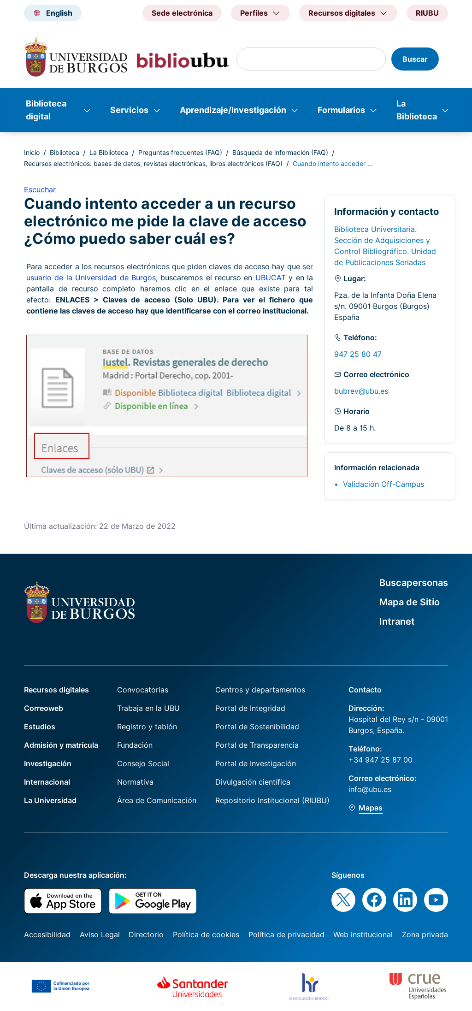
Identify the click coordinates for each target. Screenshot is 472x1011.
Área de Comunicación (156, 800)
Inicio (32, 152)
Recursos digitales (56, 689)
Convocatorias (142, 689)
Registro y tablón (147, 726)
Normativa (135, 781)
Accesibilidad (47, 934)
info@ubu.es (369, 789)
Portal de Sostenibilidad (257, 726)
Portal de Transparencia (257, 745)
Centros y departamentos (260, 689)
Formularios (341, 110)
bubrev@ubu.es (361, 391)
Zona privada (425, 934)
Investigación (47, 763)
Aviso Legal (100, 934)
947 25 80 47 (358, 354)
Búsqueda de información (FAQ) (280, 152)
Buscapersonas (413, 582)
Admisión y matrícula (61, 745)
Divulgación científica (252, 781)
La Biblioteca (416, 110)
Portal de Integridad (250, 708)
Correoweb (43, 708)
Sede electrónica (182, 13)
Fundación (135, 745)
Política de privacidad (286, 934)
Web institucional (363, 934)
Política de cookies (206, 934)
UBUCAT (270, 277)
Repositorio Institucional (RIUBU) (272, 800)
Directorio (146, 934)
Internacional (47, 781)
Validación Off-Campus (383, 484)
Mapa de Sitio (409, 602)
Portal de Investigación (255, 763)
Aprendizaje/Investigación (233, 110)
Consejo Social (143, 763)
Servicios (129, 110)
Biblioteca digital (46, 110)
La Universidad (50, 800)
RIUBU (427, 13)
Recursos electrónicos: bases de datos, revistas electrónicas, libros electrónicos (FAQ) (153, 163)
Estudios (39, 726)
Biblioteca (64, 152)
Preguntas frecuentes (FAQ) (180, 152)
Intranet (397, 621)
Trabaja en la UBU (148, 708)
